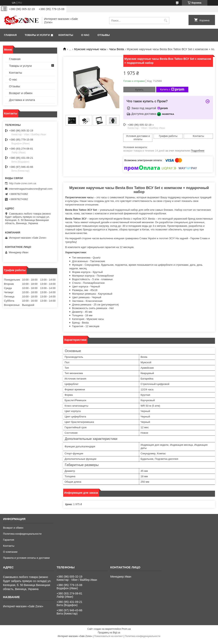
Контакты (66, 35)
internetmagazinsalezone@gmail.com (30, 188)
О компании (10, 551)
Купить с (172, 89)
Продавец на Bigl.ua (109, 632)
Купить (139, 89)
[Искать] (165, 20)
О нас (85, 35)
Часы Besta (116, 49)
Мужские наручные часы (90, 49)
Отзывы (103, 35)
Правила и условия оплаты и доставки (26, 557)
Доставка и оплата (22, 100)
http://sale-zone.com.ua (22, 183)
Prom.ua (126, 629)
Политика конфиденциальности (22, 533)
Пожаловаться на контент (108, 636)
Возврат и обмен (20, 93)
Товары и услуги (37, 35)
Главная (10, 35)
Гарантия (8, 539)
